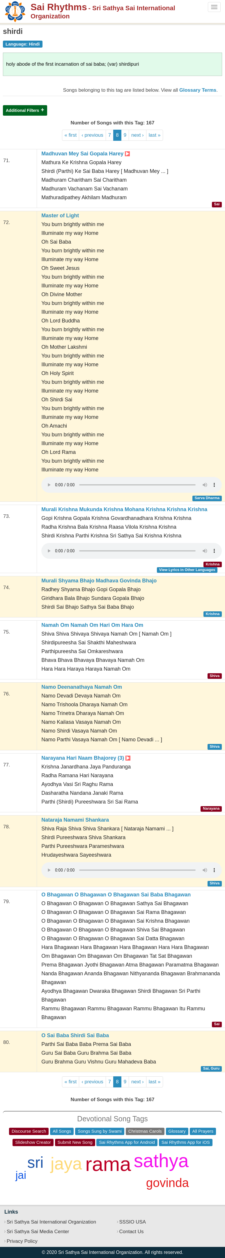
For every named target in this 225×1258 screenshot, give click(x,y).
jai (20, 1175)
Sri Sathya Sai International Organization (51, 1222)
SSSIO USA (132, 1222)
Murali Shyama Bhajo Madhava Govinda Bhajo (99, 581)
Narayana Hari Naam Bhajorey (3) (85, 758)
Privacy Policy (22, 1241)
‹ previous (92, 135)
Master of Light (60, 215)
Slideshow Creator (33, 1142)
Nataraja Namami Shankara (75, 820)
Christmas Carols (145, 1131)
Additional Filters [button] (22, 110)
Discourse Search (29, 1131)
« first (71, 135)
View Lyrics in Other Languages (187, 570)
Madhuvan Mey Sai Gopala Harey (85, 154)
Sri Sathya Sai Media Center (38, 1231)
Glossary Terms (197, 90)
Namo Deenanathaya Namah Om (81, 687)
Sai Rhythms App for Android (127, 1142)
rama (108, 1164)
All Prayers (203, 1131)
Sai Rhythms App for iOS (186, 1142)
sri (35, 1162)
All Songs (62, 1131)
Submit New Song (75, 1142)
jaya (66, 1163)
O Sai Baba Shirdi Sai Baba (75, 1035)
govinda (167, 1183)
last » (155, 135)
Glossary (177, 1131)
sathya (161, 1160)
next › (137, 135)
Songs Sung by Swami (100, 1131)
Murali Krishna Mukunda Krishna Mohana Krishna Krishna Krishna (124, 509)
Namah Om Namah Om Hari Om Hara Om (92, 625)
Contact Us (131, 1231)
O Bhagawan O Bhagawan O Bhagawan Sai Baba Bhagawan (116, 895)
